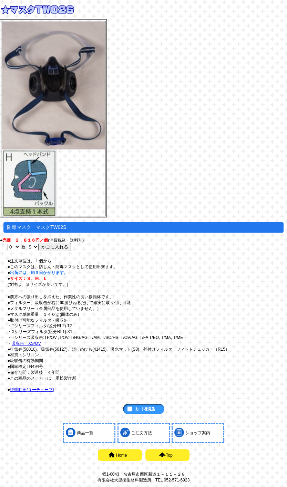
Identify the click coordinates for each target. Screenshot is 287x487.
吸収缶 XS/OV (26, 343)
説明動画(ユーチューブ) (32, 389)
